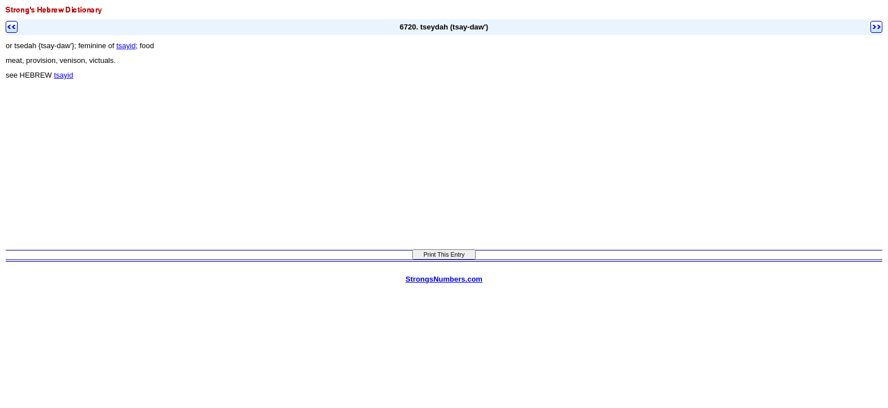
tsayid (125, 45)
